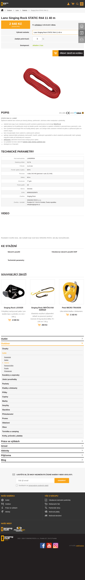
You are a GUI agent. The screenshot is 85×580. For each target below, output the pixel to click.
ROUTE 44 (57, 124)
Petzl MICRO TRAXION (71, 338)
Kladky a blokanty (9, 418)
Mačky (5, 431)
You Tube (49, 575)
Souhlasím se (33, 516)
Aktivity (5, 481)
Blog (3, 490)
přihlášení (38, 25)
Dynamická (7, 387)
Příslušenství (8, 401)
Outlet (4, 369)
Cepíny (5, 427)
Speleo (6, 390)
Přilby (4, 423)
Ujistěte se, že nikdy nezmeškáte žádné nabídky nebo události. (45, 505)
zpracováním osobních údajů (38, 516)
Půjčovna (6, 485)
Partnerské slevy (54, 538)
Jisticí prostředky (9, 409)
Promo (5, 449)
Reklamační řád (54, 534)
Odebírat (62, 511)
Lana (17, 10)
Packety (5, 414)
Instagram (55, 575)
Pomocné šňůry (8, 396)
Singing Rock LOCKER (13, 338)
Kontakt (81, 39)
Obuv (4, 457)
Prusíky (6, 398)
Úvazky (5, 379)
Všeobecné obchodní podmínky (60, 530)
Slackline (6, 440)
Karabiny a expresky (10, 405)
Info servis (81, 33)
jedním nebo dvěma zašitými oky (34, 142)
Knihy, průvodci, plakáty (12, 466)
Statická (24, 10)
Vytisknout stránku (81, 26)
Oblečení (6, 453)
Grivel (4, 476)
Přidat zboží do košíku (71, 53)
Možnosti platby (54, 542)
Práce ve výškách (10, 471)
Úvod (2, 10)
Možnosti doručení (55, 546)
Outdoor (9, 10)
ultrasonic (7, 139)
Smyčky (5, 436)
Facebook (42, 575)
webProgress (80, 576)
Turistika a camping (10, 462)
